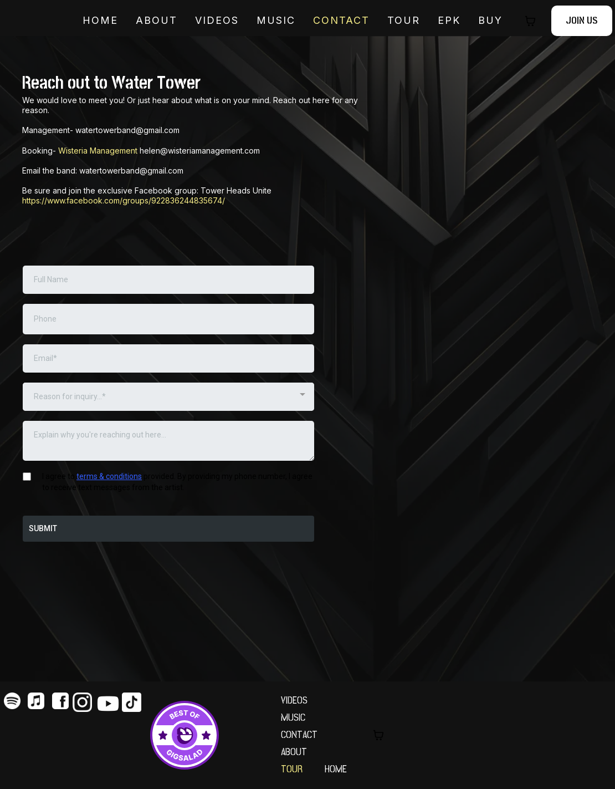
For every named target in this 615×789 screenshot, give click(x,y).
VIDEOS (217, 20)
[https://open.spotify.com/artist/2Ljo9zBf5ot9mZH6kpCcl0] (12, 701)
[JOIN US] (581, 21)
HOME (100, 20)
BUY (490, 20)
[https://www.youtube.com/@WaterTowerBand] (109, 704)
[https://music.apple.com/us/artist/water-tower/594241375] (36, 701)
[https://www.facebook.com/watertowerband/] (60, 701)
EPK (449, 20)
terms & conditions (109, 476)
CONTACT (299, 735)
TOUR (403, 20)
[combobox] (168, 397)
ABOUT (156, 20)
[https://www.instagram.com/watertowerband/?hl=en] (85, 702)
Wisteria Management (97, 150)
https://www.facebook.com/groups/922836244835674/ (123, 200)
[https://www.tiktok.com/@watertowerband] (134, 702)
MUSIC (276, 20)
